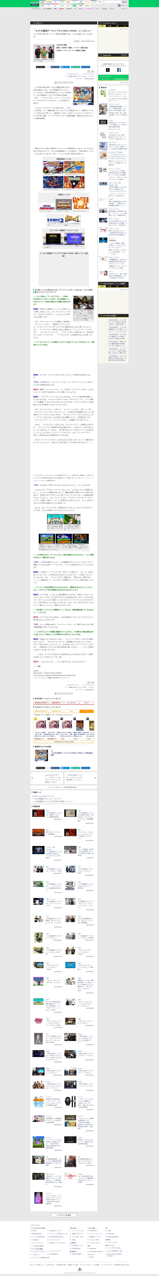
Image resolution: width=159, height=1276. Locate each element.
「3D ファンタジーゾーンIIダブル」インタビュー (53, 982)
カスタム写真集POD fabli (114, 1251)
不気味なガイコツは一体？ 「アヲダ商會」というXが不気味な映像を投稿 (117, 125)
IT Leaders (35, 1240)
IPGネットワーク (110, 1245)
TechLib (92, 1257)
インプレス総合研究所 (38, 1237)
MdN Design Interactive (96, 1251)
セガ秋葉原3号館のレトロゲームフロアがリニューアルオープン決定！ (85, 1161)
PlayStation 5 (56, 703)
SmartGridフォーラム (55, 1230)
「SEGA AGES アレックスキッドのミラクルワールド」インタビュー (53, 1086)
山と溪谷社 (73, 1243)
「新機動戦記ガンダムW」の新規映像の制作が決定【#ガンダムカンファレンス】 (118, 261)
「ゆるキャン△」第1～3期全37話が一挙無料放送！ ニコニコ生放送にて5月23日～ (118, 276)
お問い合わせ (50, 1265)
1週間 (117, 26)
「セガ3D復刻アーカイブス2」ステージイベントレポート (54, 903)
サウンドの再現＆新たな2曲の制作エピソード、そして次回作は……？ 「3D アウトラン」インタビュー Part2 (53, 1006)
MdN (89, 1246)
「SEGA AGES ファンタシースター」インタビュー (85, 1055)
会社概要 (96, 1265)
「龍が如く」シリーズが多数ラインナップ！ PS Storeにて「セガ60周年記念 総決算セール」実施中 (54, 1180)
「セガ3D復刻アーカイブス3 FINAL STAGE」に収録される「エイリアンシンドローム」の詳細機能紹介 (86, 817)
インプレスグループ (106, 1265)
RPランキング (106, 79)
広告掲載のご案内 (61, 1265)
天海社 (109, 1230)
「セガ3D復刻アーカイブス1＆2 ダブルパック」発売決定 (86, 886)
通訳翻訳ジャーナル (95, 1237)
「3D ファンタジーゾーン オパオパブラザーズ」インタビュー (85, 1004)
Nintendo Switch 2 (41, 703)
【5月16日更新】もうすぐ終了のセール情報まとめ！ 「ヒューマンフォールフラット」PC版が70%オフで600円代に (118, 191)
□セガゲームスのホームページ (43, 796)
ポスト (42, 67)
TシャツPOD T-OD (77, 1237)
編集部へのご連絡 (73, 1265)
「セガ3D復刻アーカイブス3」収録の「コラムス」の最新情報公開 (54, 815)
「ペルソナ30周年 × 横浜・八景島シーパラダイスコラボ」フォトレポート (117, 245)
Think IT (34, 1230)
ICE (106, 1228)
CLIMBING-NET (76, 1248)
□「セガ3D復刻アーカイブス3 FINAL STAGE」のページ (52, 801)
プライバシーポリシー (86, 1265)
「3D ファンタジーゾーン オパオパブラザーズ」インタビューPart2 (53, 1023)
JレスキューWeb (94, 1240)
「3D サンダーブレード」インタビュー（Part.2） (52, 967)
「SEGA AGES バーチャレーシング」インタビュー (85, 1086)
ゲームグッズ (71, 703)
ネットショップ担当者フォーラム (59, 1233)
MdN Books (93, 1248)
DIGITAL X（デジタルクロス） (58, 1243)
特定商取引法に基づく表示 (121, 1265)
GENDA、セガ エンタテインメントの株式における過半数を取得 (85, 1142)
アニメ (86, 703)
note (77, 67)
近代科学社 (73, 1251)
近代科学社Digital (76, 1254)
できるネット (36, 1254)
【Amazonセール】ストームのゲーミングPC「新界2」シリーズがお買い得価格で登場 (118, 147)
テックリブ (91, 1254)
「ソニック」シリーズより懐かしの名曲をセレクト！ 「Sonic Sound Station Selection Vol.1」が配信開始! (53, 1144)
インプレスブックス (55, 1251)
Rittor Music (73, 1228)
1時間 (102, 26)
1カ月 (124, 26)
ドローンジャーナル (37, 1243)
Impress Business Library (56, 1237)
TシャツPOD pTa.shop (114, 1248)
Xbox (71, 711)
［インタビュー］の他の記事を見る (64, 787)
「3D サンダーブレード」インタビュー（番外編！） (85, 967)
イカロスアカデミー (95, 1243)
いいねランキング (121, 79)
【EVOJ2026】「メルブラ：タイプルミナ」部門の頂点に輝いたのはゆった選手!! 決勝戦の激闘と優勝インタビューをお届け (118, 353)
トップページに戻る (63, 1215)
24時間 (109, 26)
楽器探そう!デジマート (78, 1233)
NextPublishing (54, 1254)
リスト (47, 67)
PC (75, 8)
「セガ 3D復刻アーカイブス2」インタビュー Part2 (85, 871)
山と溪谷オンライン (77, 1245)
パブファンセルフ (112, 1242)
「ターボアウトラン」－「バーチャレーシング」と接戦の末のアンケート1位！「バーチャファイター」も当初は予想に (79, 76)
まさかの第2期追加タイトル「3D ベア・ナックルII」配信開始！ (85, 920)
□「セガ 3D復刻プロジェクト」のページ (46, 799)
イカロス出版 (91, 1228)
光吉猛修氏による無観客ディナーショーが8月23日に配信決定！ (53, 1120)
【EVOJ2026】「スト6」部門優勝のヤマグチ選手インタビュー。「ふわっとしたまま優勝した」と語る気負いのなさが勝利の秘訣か (118, 331)
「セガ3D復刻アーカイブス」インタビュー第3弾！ (54, 952)
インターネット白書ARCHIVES (40, 1257)
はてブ (66, 67)
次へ (89, 71)
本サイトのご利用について (37, 1265)
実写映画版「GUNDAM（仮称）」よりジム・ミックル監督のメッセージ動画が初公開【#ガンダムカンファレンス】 (118, 215)
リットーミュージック (78, 1230)
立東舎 (74, 1240)
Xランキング (107, 76)
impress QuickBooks (112, 1237)
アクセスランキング (109, 23)
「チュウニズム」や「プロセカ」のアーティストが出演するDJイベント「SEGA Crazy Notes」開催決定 (53, 1199)
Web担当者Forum (37, 1233)
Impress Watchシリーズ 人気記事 (114, 283)
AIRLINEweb (93, 1230)
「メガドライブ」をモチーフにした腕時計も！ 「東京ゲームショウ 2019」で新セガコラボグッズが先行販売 (86, 1103)
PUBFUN (107, 1240)
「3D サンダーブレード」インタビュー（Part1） (84, 952)
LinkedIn (87, 67)
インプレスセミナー (55, 1240)
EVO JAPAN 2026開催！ (110, 315)
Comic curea (110, 1233)
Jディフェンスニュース (96, 1233)
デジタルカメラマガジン (39, 1251)
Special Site (107, 55)
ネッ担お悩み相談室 (37, 1246)
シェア (56, 67)
